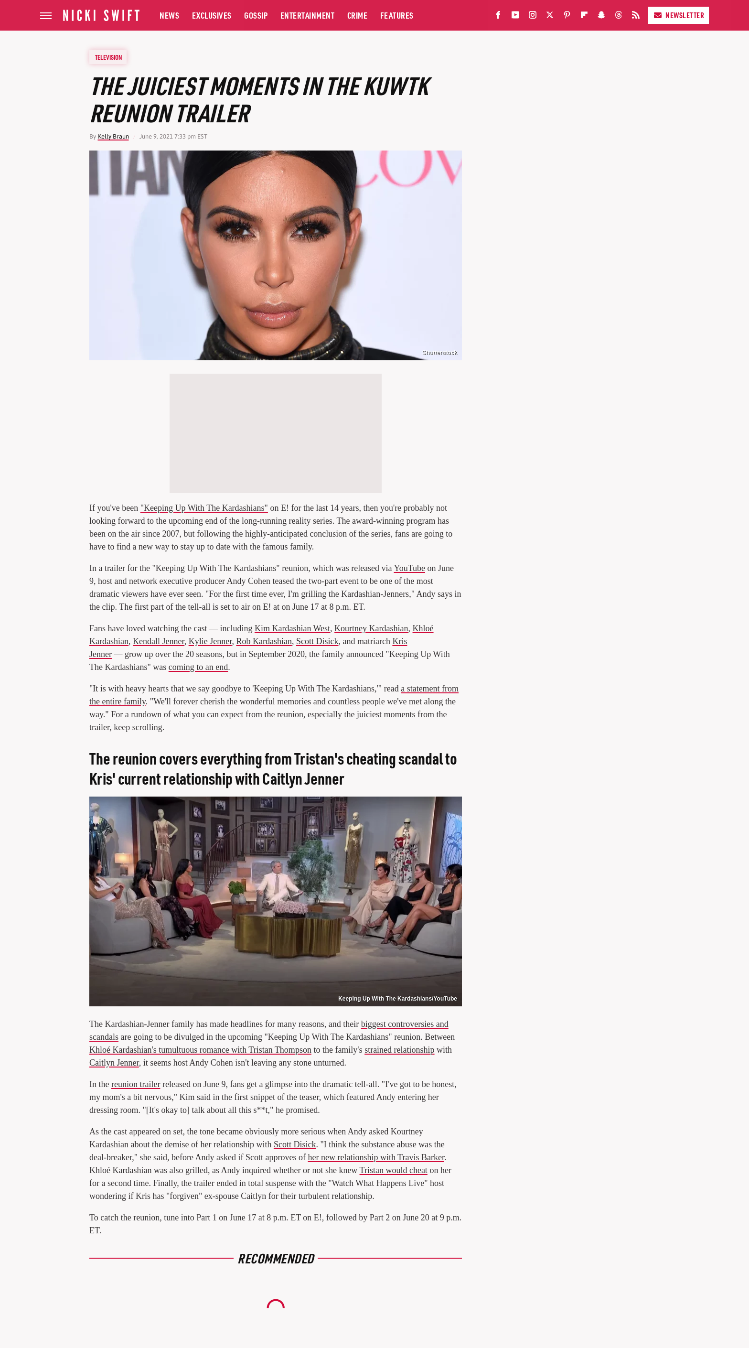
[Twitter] (550, 17)
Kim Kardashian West (292, 628)
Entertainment (307, 15)
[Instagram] (532, 17)
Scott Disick (317, 641)
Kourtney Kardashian (371, 628)
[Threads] (618, 17)
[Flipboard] (584, 17)
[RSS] (636, 17)
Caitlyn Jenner (114, 1063)
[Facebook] (498, 17)
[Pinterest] (567, 17)
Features (397, 15)
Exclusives (212, 15)
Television (108, 57)
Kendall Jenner (158, 641)
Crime (357, 15)
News (169, 15)
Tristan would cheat (394, 1170)
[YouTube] (515, 17)
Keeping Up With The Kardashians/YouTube (397, 999)
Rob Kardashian (263, 641)
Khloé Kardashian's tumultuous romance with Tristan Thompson (200, 1050)
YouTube (409, 568)
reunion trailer (135, 1084)
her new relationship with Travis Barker (376, 1157)
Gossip (256, 15)
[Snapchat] (601, 17)
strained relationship (399, 1050)
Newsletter (678, 15)
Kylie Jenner (210, 641)
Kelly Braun (113, 136)
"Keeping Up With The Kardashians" (204, 508)
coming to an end (198, 667)
